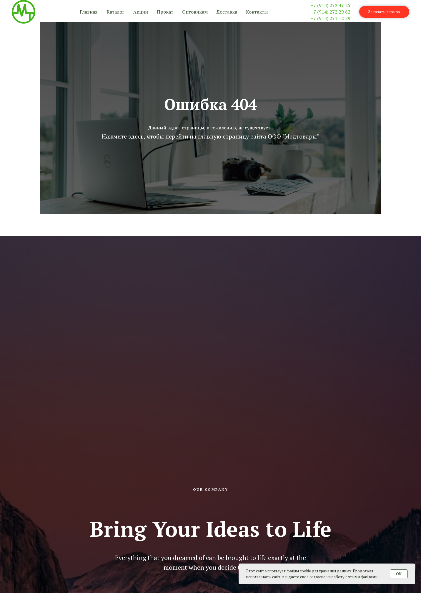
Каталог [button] (115, 12)
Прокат (165, 12)
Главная (89, 12)
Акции (140, 12)
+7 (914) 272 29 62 (330, 12)
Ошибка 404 (210, 104)
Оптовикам (195, 12)
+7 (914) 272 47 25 (330, 5)
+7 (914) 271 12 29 (330, 18)
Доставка (227, 12)
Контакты (257, 12)
